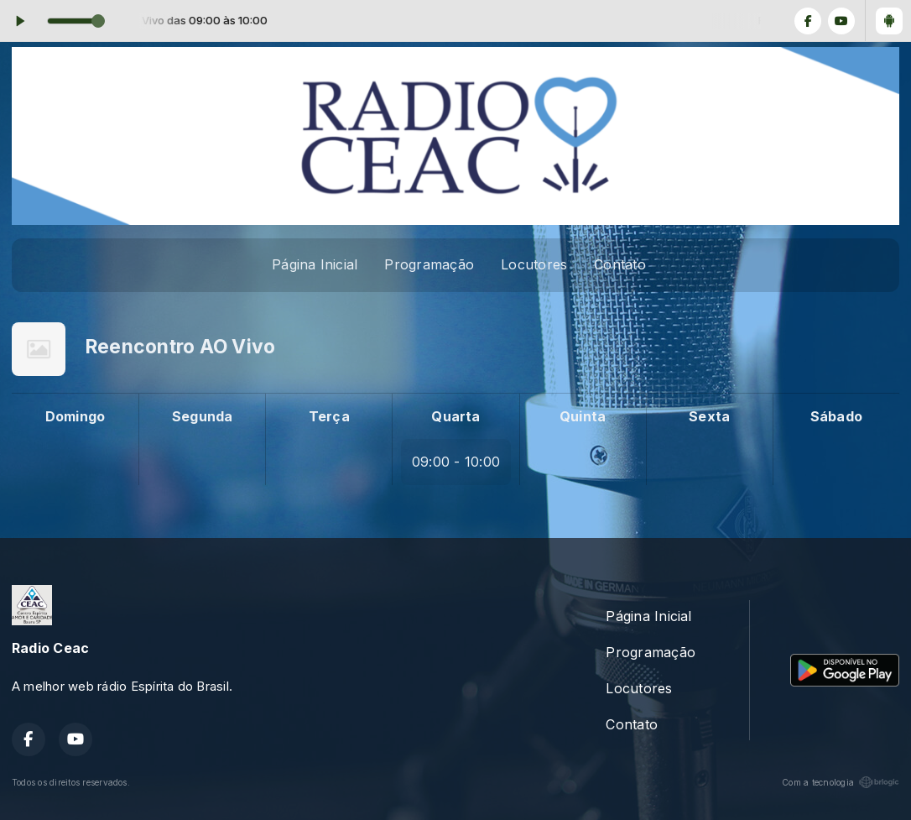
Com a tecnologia (840, 782)
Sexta (709, 416)
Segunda (202, 416)
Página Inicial (314, 264)
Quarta (455, 416)
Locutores (534, 264)
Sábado (836, 416)
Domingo (75, 416)
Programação (429, 264)
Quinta (583, 416)
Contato (620, 264)
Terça (329, 416)
